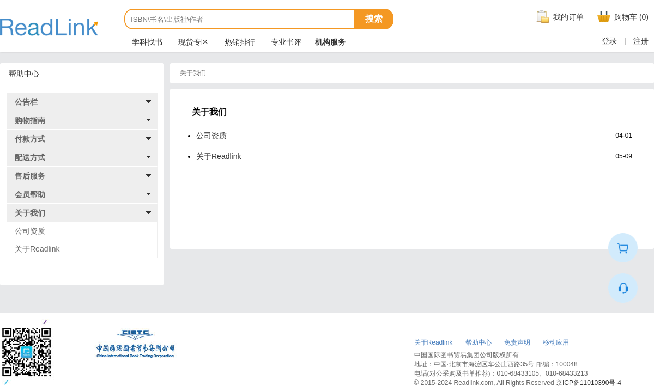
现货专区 (192, 42)
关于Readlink (37, 248)
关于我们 (30, 213)
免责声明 (517, 342)
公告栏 (26, 101)
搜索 (374, 18)
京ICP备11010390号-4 (588, 383)
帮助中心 (478, 342)
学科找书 (146, 42)
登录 (609, 40)
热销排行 (238, 42)
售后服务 (30, 175)
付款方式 (30, 138)
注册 (641, 40)
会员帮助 (30, 194)
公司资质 (30, 230)
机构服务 (330, 42)
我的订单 (559, 17)
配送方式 (30, 157)
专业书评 (285, 42)
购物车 (622, 17)
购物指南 (30, 120)
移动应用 (556, 342)
